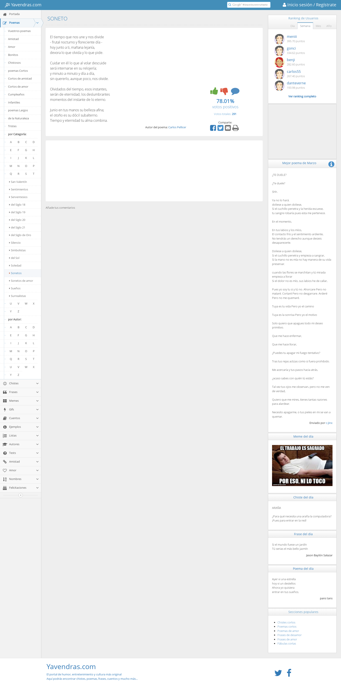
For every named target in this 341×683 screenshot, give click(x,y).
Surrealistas (17, 296)
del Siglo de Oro (20, 235)
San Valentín (18, 182)
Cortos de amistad (20, 78)
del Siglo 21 (17, 227)
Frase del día (303, 534)
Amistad (13, 39)
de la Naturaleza (18, 118)
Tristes (12, 126)
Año (329, 26)
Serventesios (18, 197)
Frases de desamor (289, 635)
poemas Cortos (18, 71)
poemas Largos (18, 110)
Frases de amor (287, 639)
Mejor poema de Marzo (299, 163)
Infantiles (14, 102)
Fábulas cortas (286, 643)
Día (293, 26)
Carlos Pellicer (177, 127)
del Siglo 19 (17, 212)
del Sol (14, 258)
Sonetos (15, 273)
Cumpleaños (16, 94)
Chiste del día (303, 497)
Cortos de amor (18, 86)
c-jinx (329, 423)
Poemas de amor (288, 631)
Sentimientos (18, 189)
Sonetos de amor (21, 281)
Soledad (15, 265)
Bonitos (13, 55)
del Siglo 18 (17, 205)
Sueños (14, 288)
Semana (305, 26)
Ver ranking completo (302, 96)
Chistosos (14, 63)
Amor (11, 47)
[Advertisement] (154, 170)
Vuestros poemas (19, 31)
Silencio (15, 243)
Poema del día (303, 568)
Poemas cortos (286, 626)
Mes (318, 26)
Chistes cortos (286, 622)
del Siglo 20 (17, 220)
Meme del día (303, 436)
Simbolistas (17, 250)
